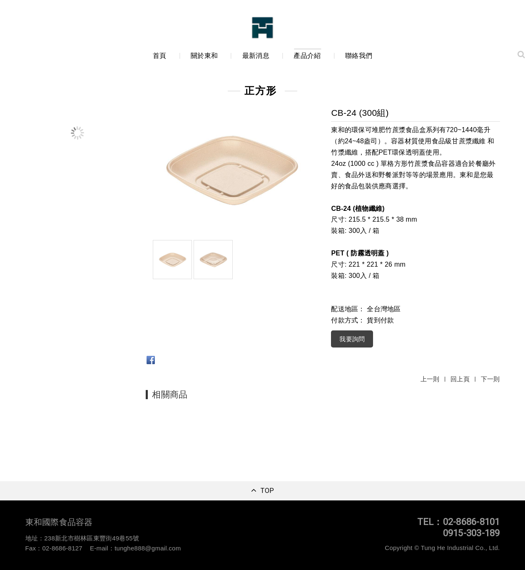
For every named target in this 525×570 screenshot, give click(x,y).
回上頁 (460, 378)
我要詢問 (352, 338)
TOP (267, 491)
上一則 (430, 378)
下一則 (490, 378)
